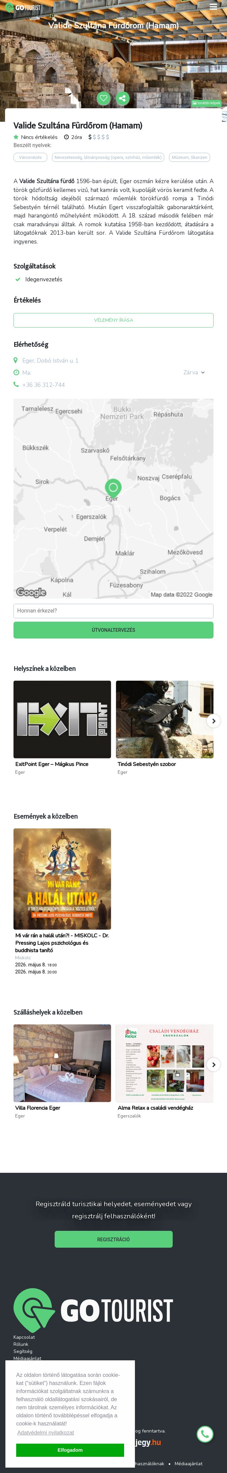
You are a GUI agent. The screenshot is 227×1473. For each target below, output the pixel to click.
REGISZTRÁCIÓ (113, 1239)
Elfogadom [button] (70, 1450)
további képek (206, 103)
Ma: (22, 373)
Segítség (22, 1351)
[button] (213, 721)
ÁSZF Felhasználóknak (140, 1464)
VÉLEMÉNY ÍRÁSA (113, 320)
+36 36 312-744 (43, 385)
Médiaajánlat (27, 1358)
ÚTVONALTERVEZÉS (113, 630)
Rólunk (20, 1344)
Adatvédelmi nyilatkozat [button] (45, 1433)
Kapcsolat (24, 1337)
